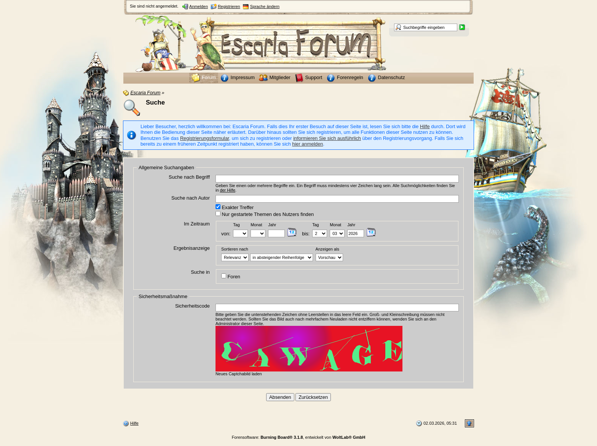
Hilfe (425, 126)
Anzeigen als (327, 249)
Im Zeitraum (197, 224)
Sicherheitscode (192, 306)
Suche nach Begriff (189, 177)
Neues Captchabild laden (238, 373)
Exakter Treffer (234, 207)
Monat (256, 224)
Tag (236, 224)
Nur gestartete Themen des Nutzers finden (264, 214)
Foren (230, 276)
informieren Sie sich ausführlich (327, 138)
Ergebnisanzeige (192, 248)
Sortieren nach (234, 249)
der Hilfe (228, 190)
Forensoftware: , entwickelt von (299, 437)
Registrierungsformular (204, 138)
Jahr (272, 224)
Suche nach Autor (190, 198)
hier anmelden (307, 144)
